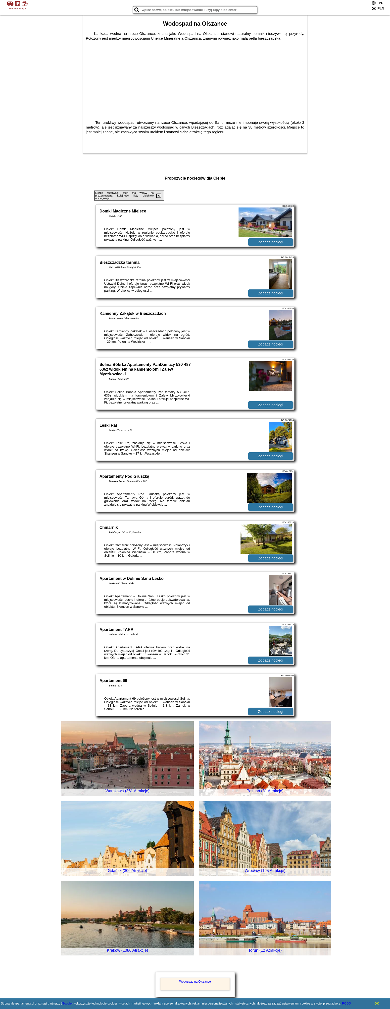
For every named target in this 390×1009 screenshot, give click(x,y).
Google (67, 1003)
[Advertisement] (195, 78)
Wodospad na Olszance (195, 981)
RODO (346, 1003)
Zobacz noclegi (270, 242)
